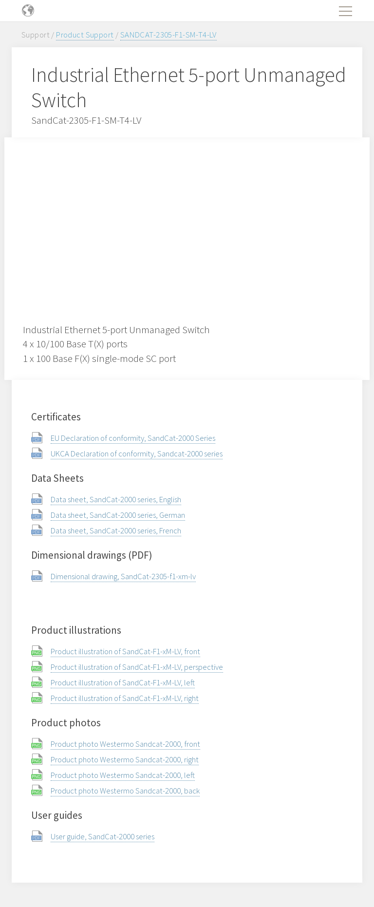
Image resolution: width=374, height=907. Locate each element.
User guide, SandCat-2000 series (102, 836)
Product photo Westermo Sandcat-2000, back (125, 790)
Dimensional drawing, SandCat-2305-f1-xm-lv (123, 576)
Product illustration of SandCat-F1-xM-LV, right (125, 698)
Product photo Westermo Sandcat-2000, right (125, 759)
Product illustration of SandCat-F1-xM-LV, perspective (137, 666)
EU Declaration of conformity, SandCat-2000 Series (133, 438)
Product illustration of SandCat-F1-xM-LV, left (123, 682)
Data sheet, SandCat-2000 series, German (118, 515)
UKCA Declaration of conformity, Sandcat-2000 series (137, 453)
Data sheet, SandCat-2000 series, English (116, 499)
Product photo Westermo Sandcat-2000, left (123, 775)
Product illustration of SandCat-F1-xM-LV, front (125, 651)
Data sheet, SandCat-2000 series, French (116, 530)
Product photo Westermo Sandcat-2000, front (125, 743)
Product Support (84, 34)
